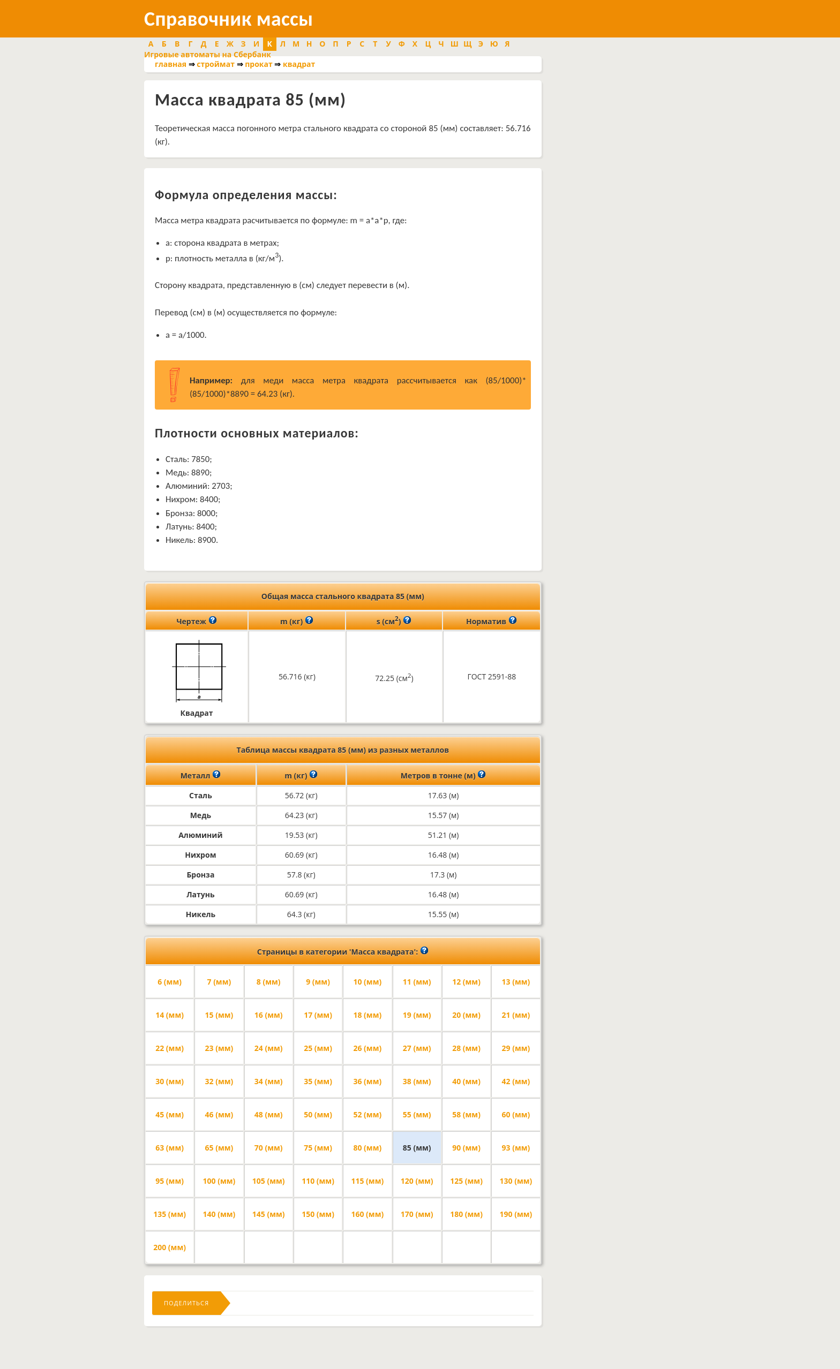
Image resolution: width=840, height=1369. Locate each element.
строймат (216, 64)
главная (170, 64)
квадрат (299, 64)
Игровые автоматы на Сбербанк (207, 54)
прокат (259, 64)
